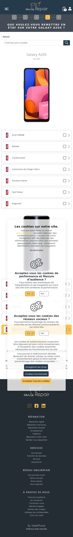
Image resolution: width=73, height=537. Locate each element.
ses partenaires (24, 233)
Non (42, 293)
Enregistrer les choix (36, 366)
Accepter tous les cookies (36, 380)
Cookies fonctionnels (36, 373)
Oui (28, 293)
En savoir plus (36, 250)
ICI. (56, 361)
